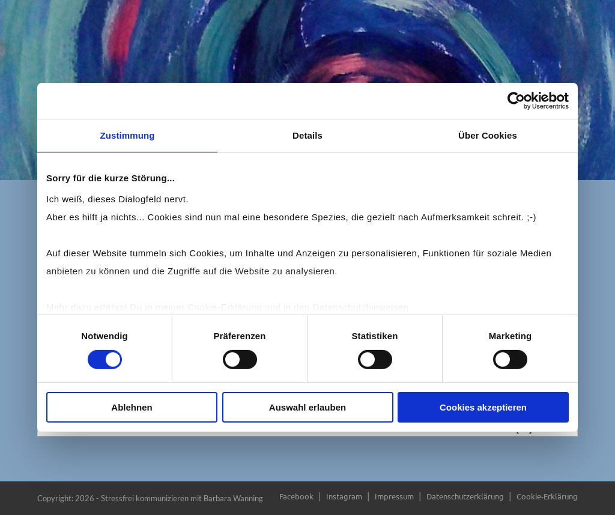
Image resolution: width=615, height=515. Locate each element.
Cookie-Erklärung (547, 496)
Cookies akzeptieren (483, 407)
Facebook (296, 496)
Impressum (394, 496)
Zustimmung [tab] (127, 135)
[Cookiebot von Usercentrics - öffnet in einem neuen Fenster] (516, 101)
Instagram (344, 496)
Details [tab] (307, 135)
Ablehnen (131, 407)
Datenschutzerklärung (465, 496)
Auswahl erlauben (307, 407)
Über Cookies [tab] (487, 135)
